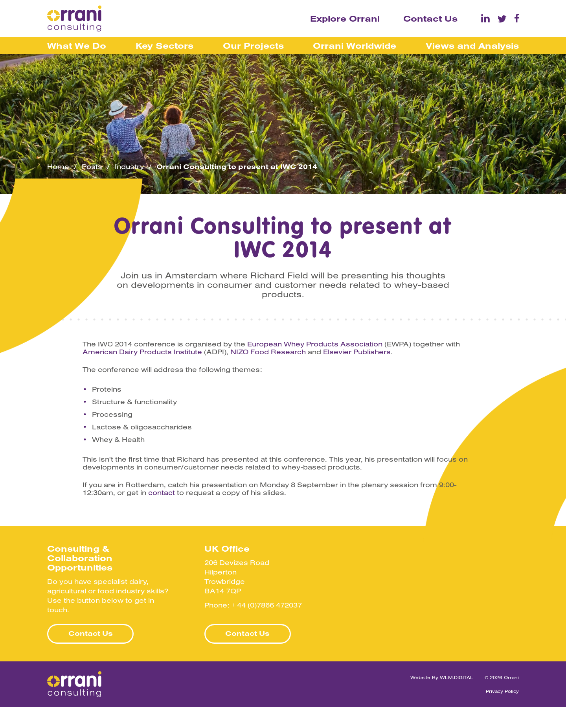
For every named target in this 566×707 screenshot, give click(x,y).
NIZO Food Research (268, 352)
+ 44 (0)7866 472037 (267, 604)
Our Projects (253, 45)
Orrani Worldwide (354, 45)
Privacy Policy (502, 691)
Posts (92, 167)
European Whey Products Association (314, 344)
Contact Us (430, 18)
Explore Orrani (345, 18)
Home (58, 167)
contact (161, 493)
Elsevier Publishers (357, 352)
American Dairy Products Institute (142, 352)
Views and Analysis (472, 45)
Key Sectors (164, 45)
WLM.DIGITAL (456, 677)
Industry (129, 167)
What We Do (76, 45)
